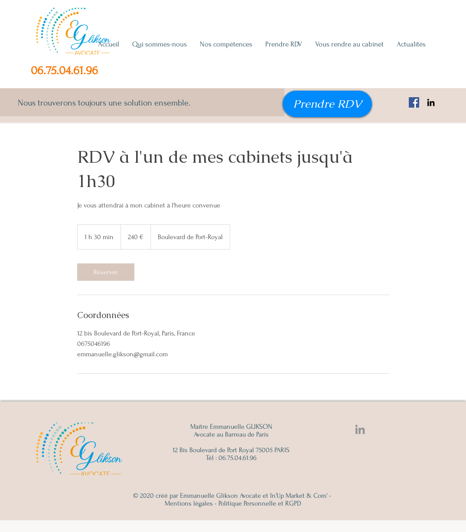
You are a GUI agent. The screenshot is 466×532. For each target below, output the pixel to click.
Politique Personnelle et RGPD (259, 503)
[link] (105, 272)
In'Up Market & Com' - (300, 495)
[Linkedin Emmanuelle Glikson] (360, 429)
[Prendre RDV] (327, 104)
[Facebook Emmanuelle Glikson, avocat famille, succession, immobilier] (414, 102)
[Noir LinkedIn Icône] (431, 102)
